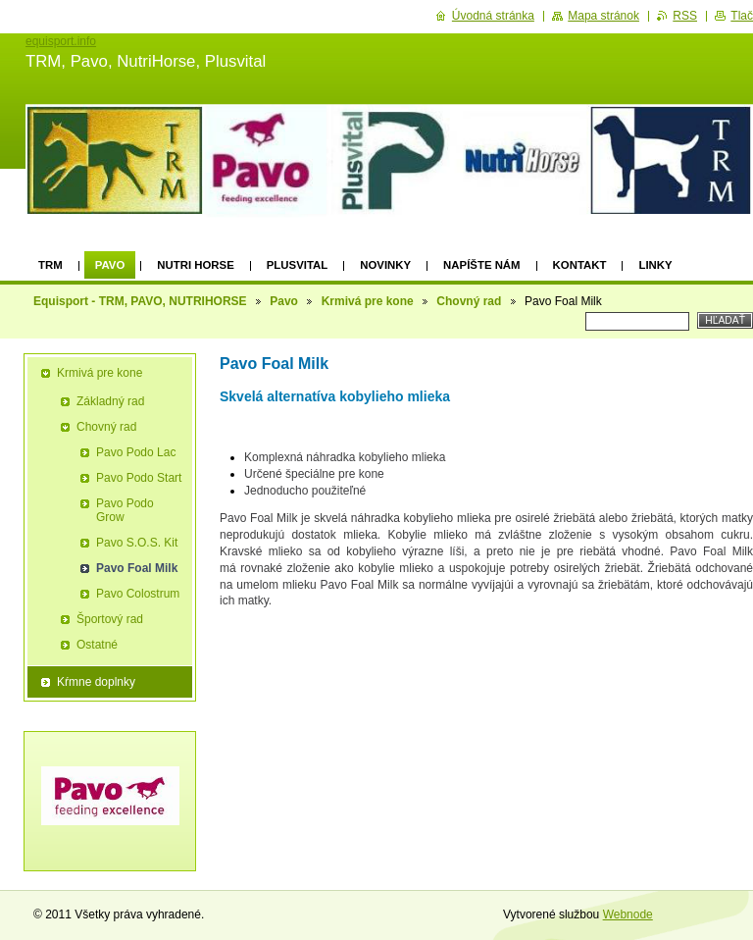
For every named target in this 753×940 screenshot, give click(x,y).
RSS (685, 16)
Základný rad (110, 401)
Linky (655, 265)
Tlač (741, 16)
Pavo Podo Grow (125, 510)
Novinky (385, 265)
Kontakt (580, 265)
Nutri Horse (195, 265)
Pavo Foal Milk (136, 568)
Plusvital (297, 265)
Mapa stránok (603, 16)
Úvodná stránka (493, 16)
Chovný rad (468, 301)
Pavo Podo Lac (136, 452)
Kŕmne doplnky (96, 682)
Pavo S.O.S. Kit (136, 542)
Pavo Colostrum (137, 594)
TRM (50, 265)
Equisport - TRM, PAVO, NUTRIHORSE (140, 301)
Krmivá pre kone (368, 301)
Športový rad (109, 619)
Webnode (628, 914)
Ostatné (97, 645)
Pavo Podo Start (138, 478)
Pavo (110, 265)
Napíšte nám (481, 265)
